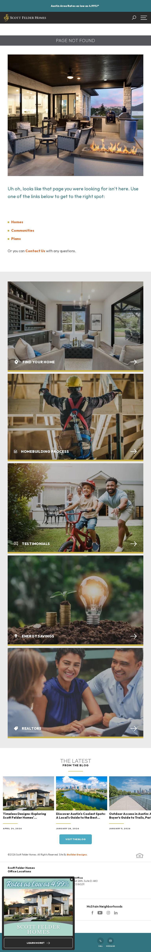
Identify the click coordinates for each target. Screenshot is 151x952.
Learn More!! (35, 942)
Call (100, 942)
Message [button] (110, 942)
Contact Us (35, 251)
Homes (17, 222)
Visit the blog (75, 839)
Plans (16, 238)
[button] (136, 17)
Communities (22, 230)
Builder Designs (77, 854)
